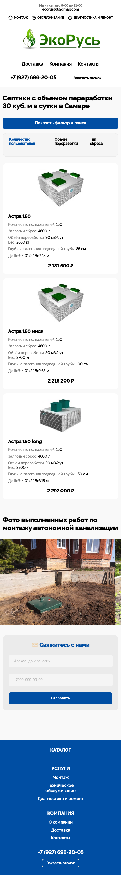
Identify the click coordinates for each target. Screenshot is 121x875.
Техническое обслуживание (60, 788)
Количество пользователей (22, 141)
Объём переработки (66, 141)
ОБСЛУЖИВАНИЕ (48, 17)
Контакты (88, 64)
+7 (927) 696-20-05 (33, 77)
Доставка (32, 64)
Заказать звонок (87, 78)
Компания (60, 64)
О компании (61, 822)
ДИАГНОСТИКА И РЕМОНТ (90, 17)
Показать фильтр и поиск (60, 123)
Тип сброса (96, 141)
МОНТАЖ (18, 17)
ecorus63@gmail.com (60, 9)
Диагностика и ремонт (61, 798)
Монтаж (60, 777)
